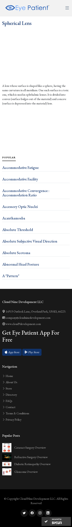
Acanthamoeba (13, 218)
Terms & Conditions (15, 413)
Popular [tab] (9, 157)
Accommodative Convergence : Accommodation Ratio (25, 192)
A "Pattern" (10, 275)
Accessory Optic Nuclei (20, 206)
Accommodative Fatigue (20, 167)
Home (7, 376)
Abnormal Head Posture (20, 264)
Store (7, 388)
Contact (8, 407)
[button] (12, 352)
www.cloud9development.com (21, 324)
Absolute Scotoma (16, 252)
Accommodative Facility (20, 179)
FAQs (7, 401)
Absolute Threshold (17, 229)
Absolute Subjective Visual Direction (29, 241)
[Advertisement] (36, 63)
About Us (9, 382)
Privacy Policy (11, 419)
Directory (9, 395)
